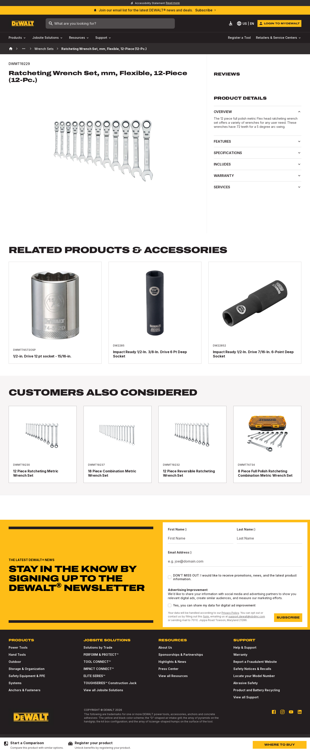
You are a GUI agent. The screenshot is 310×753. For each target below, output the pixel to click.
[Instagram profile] (282, 711)
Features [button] (257, 141)
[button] (257, 76)
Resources (79, 38)
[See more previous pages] (24, 49)
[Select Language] (246, 23)
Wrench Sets (44, 49)
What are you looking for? (72, 23)
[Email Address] (235, 561)
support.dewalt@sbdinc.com (246, 616)
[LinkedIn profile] (299, 711)
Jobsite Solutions (47, 38)
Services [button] (257, 187)
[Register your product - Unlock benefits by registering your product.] (99, 745)
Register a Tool (239, 37)
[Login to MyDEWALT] (279, 23)
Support (103, 38)
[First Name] (200, 538)
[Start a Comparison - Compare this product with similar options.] (33, 745)
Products (17, 38)
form (206, 616)
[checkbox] (169, 577)
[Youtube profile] (291, 711)
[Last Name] (269, 538)
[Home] (11, 48)
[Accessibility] (230, 23)
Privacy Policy (230, 612)
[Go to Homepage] (23, 23)
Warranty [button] (257, 175)
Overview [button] (257, 112)
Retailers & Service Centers (278, 38)
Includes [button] (257, 164)
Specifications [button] (257, 153)
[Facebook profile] (273, 711)
